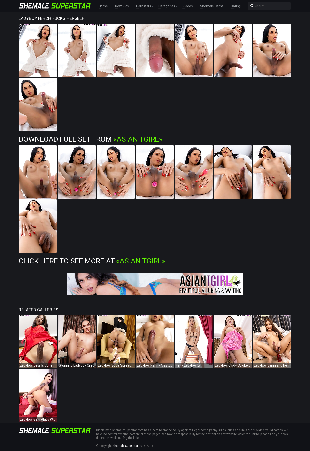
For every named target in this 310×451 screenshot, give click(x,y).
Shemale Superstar (125, 446)
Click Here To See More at (92, 261)
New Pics (122, 6)
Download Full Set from (90, 139)
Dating (236, 6)
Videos (187, 6)
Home (103, 6)
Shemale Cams (212, 6)
